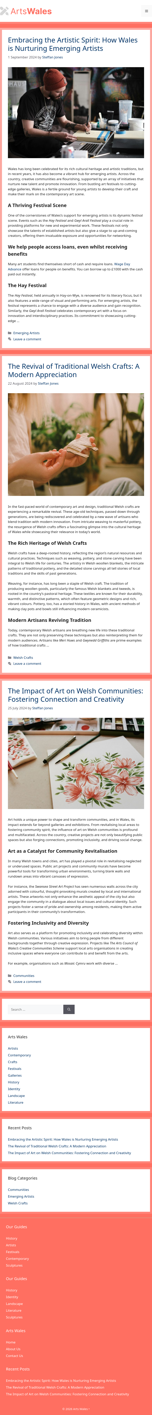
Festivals (14, 1068)
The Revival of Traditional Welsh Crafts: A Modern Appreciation (74, 370)
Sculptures (14, 1265)
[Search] (69, 1009)
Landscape (16, 1095)
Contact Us (14, 1355)
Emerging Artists (26, 333)
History (13, 1082)
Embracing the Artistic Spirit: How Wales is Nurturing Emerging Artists (73, 44)
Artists (13, 1048)
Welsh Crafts (23, 657)
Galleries (15, 1075)
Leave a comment (27, 339)
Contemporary (19, 1055)
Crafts (12, 1062)
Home (10, 1342)
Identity (14, 1089)
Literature (15, 1102)
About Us (13, 1349)
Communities (23, 975)
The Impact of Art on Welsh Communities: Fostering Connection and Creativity (75, 695)
